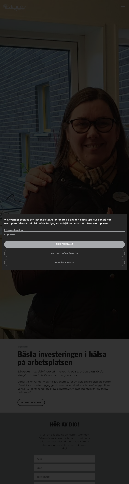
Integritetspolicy (13, 230)
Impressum (10, 234)
